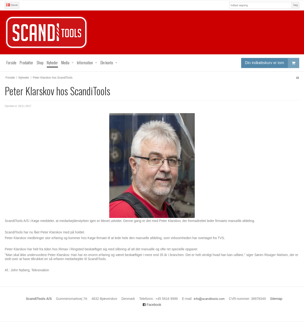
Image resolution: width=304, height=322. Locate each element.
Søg (295, 5)
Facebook (152, 305)
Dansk (12, 5)
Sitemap (276, 299)
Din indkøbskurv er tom (272, 63)
